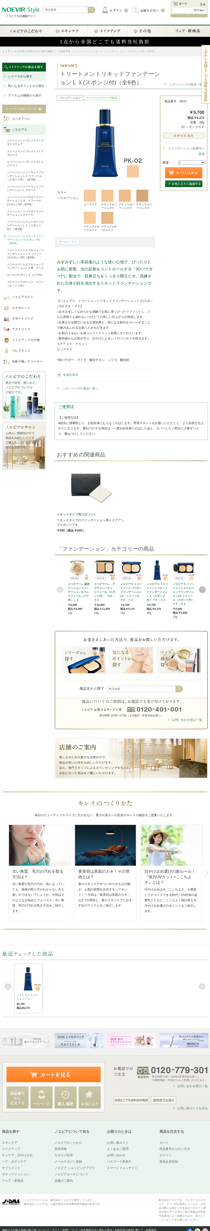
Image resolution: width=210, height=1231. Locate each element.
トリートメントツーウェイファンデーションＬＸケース (25, 188)
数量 (166, 162)
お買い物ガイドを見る (192, 1108)
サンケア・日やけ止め (17, 1155)
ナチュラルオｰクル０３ (109, 222)
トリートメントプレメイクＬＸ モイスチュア (25, 142)
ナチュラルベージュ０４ (144, 199)
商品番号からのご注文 (174, 1149)
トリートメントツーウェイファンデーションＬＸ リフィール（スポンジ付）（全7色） (25, 176)
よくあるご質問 (117, 1149)
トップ (6, 51)
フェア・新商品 (12, 1180)
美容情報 (60, 1149)
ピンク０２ (90, 198)
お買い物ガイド (117, 1142)
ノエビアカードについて (71, 1174)
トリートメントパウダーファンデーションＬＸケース (25, 213)
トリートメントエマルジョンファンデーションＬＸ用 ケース (25, 266)
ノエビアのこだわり (68, 1142)
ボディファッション (16, 1174)
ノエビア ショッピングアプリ (74, 1168)
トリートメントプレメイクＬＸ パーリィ (25, 163)
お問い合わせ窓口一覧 (187, 719)
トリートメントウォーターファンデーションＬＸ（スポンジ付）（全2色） (25, 225)
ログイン (165, 1155)
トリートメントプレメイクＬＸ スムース (25, 153)
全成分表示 (70, 374)
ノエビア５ (64, 51)
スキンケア (9, 1142)
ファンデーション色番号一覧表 (186, 151)
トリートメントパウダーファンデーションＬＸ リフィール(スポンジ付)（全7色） (25, 201)
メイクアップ (11, 1149)
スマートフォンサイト (122, 1168)
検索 (179, 689)
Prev (60, 589)
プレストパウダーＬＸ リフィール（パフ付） (25, 283)
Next (202, 589)
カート (164, 1142)
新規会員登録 (168, 1161)
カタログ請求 (63, 1155)
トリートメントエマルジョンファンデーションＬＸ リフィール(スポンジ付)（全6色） (25, 254)
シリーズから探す (20, 76)
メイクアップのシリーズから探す (33, 51)
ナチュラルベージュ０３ (127, 199)
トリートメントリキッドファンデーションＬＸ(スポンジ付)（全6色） (25, 240)
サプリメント (11, 1168)
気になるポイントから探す (26, 85)
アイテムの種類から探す (25, 95)
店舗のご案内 (63, 1180)
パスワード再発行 (119, 1161)
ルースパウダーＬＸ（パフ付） (25, 275)
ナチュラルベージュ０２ (109, 199)
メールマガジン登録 (68, 1161)
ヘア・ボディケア (14, 1161)
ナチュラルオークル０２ (92, 222)
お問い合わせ (116, 1155)
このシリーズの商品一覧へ (187, 84)
